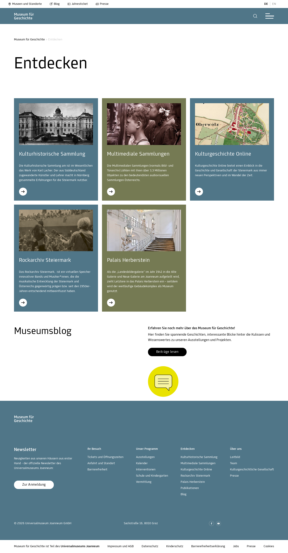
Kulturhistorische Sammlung (199, 457)
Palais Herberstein (193, 482)
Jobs (236, 546)
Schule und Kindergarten (152, 475)
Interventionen (145, 469)
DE (266, 4)
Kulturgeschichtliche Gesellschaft (252, 469)
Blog (55, 4)
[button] (255, 16)
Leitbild (235, 457)
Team (233, 463)
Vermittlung (143, 482)
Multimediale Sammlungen (198, 463)
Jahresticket (77, 4)
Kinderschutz (174, 546)
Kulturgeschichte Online (196, 469)
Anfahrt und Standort (101, 463)
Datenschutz (150, 546)
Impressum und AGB (120, 546)
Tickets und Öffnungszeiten (105, 457)
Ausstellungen (145, 457)
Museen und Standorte (25, 4)
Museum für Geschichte (29, 39)
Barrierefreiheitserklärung (208, 546)
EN (274, 4)
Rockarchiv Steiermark (195, 475)
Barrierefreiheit (97, 469)
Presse (102, 4)
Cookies (269, 546)
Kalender (142, 463)
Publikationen (190, 488)
